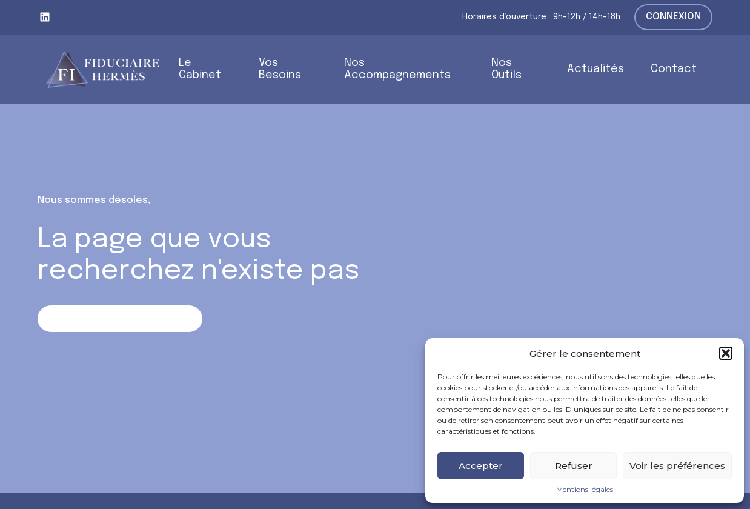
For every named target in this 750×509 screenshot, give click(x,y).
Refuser (573, 465)
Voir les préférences (677, 465)
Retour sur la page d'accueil (119, 318)
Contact (674, 69)
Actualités (595, 69)
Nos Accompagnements (397, 69)
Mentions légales (584, 489)
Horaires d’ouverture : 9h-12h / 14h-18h (541, 17)
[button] (726, 353)
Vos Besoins (280, 69)
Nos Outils (506, 69)
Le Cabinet (200, 69)
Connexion (673, 17)
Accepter (481, 465)
